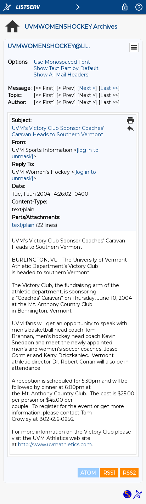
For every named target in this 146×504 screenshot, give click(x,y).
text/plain (23, 225)
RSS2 (129, 473)
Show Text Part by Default (66, 68)
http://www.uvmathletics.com (55, 444)
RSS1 (109, 473)
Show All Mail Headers (61, 74)
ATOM (88, 473)
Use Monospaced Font (62, 62)
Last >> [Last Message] (109, 88)
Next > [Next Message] (87, 88)
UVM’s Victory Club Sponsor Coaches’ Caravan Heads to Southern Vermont (58, 131)
